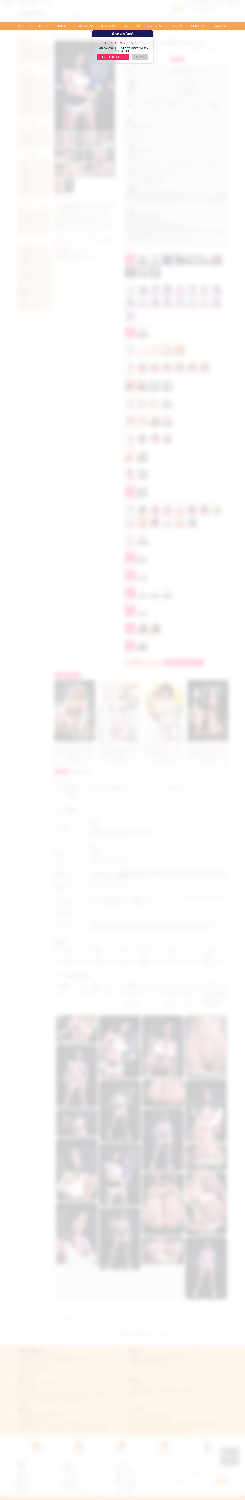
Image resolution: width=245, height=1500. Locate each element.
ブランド (21, 26)
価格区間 (61, 26)
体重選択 (106, 26)
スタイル (153, 26)
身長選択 (83, 26)
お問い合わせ (198, 26)
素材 (41, 26)
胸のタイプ (129, 26)
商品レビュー (221, 26)
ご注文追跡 (176, 26)
